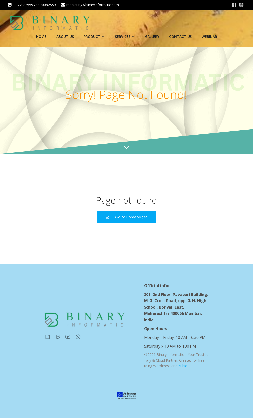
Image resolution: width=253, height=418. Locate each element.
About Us (65, 36)
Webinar (209, 36)
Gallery (152, 36)
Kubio (183, 365)
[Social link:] (234, 5)
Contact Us (180, 36)
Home (41, 36)
